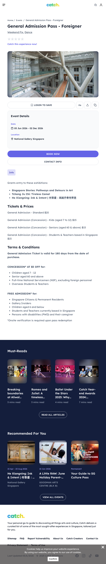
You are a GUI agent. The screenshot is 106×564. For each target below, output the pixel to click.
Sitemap (11, 538)
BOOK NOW (53, 154)
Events (19, 20)
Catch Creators (74, 538)
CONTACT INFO (53, 161)
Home (10, 20)
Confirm (53, 559)
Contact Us (92, 538)
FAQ (22, 538)
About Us (58, 538)
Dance (28, 32)
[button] (41, 105)
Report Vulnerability (39, 538)
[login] (101, 5)
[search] (95, 5)
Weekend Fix (15, 32)
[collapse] (94, 116)
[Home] (53, 4)
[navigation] (4, 4)
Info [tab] (11, 172)
